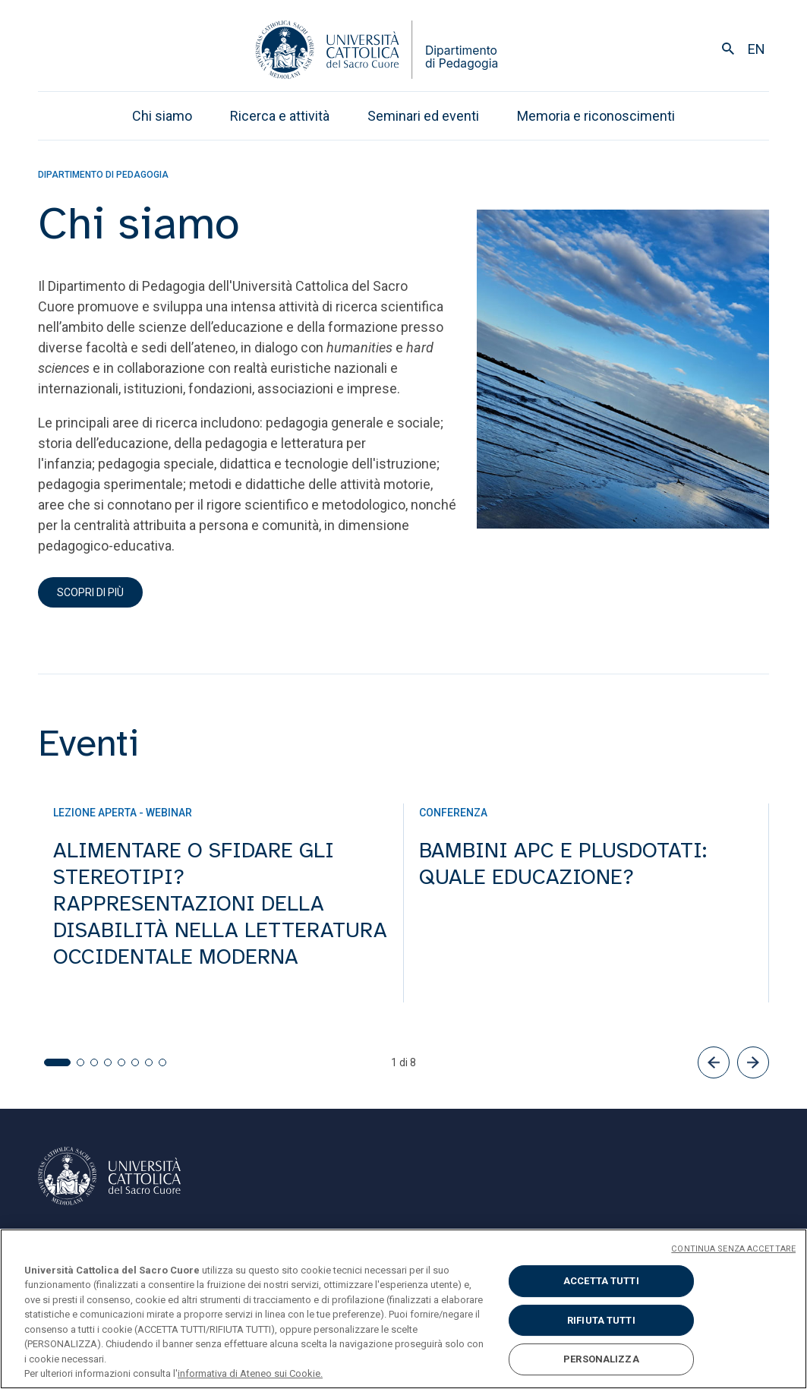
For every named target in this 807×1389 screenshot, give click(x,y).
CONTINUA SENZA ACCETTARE (733, 1249)
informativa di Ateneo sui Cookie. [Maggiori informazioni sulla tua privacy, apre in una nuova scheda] (250, 1373)
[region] (403, 1309)
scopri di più (90, 592)
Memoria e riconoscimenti (596, 116)
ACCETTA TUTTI (601, 1280)
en (756, 49)
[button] (714, 1062)
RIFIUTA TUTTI (601, 1320)
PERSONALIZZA (601, 1359)
